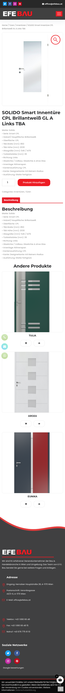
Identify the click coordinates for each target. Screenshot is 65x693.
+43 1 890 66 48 (22, 619)
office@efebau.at (53, 4)
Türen (11, 25)
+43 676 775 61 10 (22, 631)
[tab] (11, 200)
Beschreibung (11, 200)
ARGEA (32, 416)
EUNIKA (32, 496)
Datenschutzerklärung (26, 690)
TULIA (32, 335)
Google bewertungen (13, 667)
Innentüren (21, 25)
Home (4, 25)
